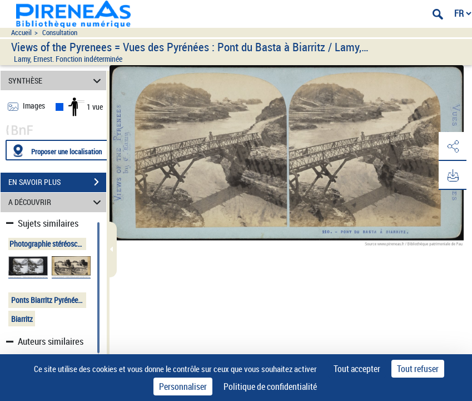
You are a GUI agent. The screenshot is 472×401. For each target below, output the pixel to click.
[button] (452, 146)
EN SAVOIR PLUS (57, 182)
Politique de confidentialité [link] (270, 386)
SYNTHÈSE (56, 80)
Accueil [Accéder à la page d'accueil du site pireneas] (21, 32)
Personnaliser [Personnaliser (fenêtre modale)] (183, 386)
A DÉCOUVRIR (56, 202)
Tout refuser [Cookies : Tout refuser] (418, 369)
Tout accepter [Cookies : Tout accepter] (357, 369)
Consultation (59, 32)
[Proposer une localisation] (58, 150)
